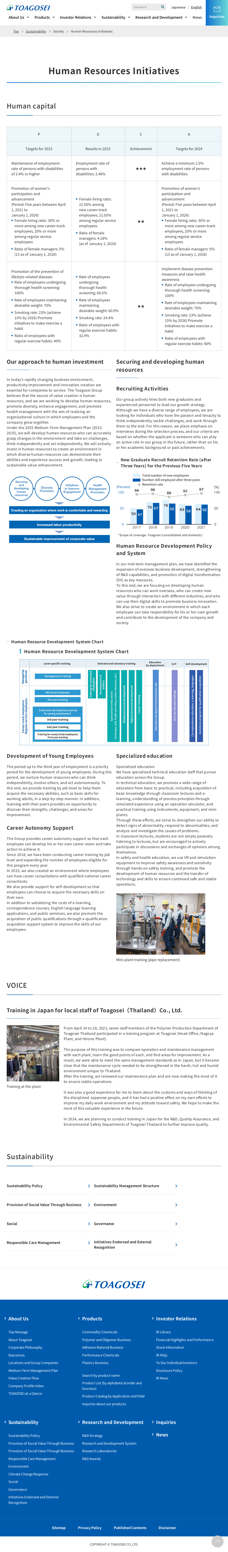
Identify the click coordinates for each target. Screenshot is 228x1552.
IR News (162, 1378)
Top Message (18, 1331)
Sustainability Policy (24, 1435)
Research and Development (158, 17)
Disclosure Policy (169, 1370)
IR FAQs (161, 1355)
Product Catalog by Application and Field (113, 1396)
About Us (16, 17)
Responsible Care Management (32, 1458)
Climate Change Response (28, 1474)
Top (16, 31)
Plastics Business (95, 1362)
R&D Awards (91, 1458)
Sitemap (59, 1527)
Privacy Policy (90, 1527)
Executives (16, 1355)
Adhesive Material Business (102, 1347)
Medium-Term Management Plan (33, 1370)
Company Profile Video (26, 1385)
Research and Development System (109, 1443)
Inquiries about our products (104, 1403)
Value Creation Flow (23, 1378)
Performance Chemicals (100, 1355)
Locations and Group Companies (33, 1362)
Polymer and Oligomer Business (106, 1339)
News (197, 17)
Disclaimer (167, 1527)
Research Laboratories (99, 1450)
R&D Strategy (92, 1435)
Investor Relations (75, 17)
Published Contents (130, 1527)
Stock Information (170, 1347)
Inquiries (166, 1422)
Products (42, 17)
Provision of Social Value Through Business (41, 1443)
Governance (17, 1489)
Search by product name (101, 1375)
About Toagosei (20, 1339)
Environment (18, 1466)
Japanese (178, 7)
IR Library (163, 1331)
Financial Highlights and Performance (185, 1339)
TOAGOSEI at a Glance (25, 1393)
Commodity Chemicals (99, 1331)
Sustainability (113, 17)
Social (13, 1481)
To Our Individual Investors (176, 1362)
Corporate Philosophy (25, 1347)
